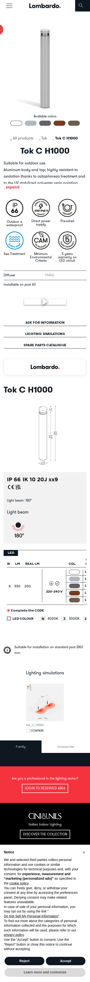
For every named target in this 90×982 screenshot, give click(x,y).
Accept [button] (65, 961)
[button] (84, 852)
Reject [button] (24, 961)
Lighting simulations (45, 334)
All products (23, 138)
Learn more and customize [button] (45, 972)
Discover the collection (45, 834)
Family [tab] (21, 746)
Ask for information (45, 322)
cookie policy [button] (18, 883)
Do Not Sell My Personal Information (31, 916)
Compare (37, 730)
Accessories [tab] (65, 746)
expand (12, 187)
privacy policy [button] (14, 935)
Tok (44, 138)
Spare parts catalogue (45, 345)
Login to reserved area (45, 788)
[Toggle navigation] (9, 6)
